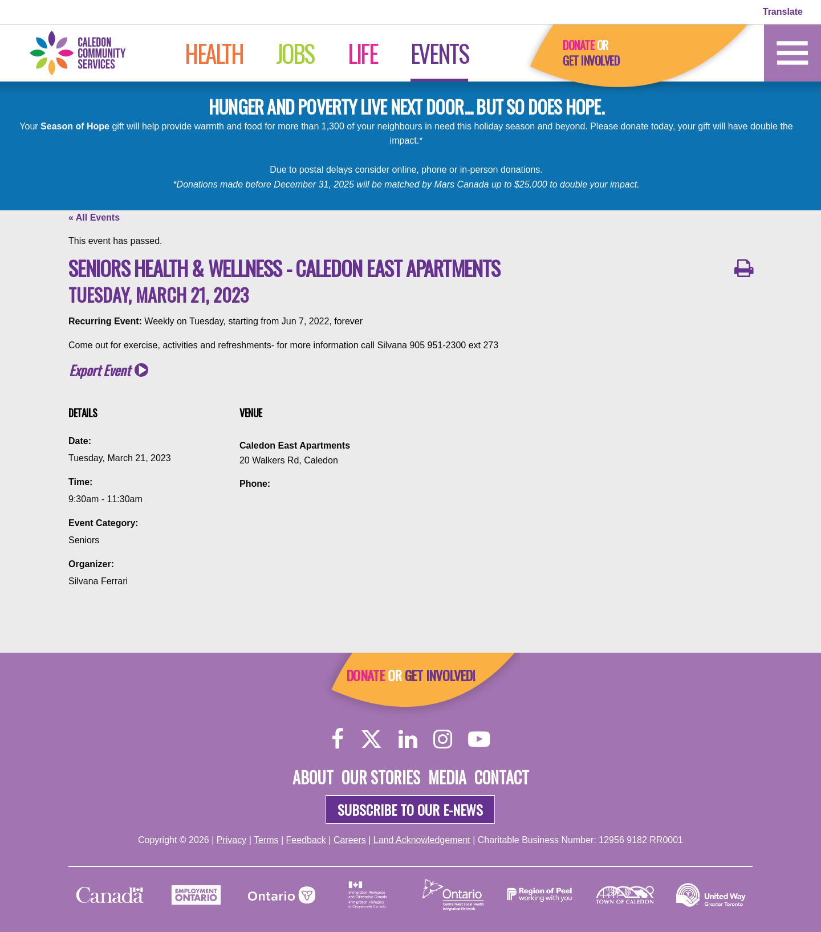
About (313, 777)
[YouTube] (479, 738)
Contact (501, 777)
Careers (350, 840)
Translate (783, 12)
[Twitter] (371, 738)
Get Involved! (440, 675)
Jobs (295, 53)
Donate (578, 45)
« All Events (94, 217)
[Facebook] (337, 738)
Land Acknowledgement (421, 840)
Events (439, 53)
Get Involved (591, 60)
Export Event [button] (99, 370)
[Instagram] (442, 738)
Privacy (231, 840)
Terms (266, 840)
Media (447, 777)
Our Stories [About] (381, 777)
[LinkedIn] (408, 738)
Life (362, 53)
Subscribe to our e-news (410, 809)
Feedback (306, 840)
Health (214, 53)
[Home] (89, 52)
